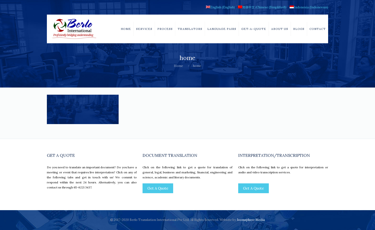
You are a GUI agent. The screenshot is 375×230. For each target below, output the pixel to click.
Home (178, 66)
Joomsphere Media (251, 220)
